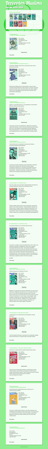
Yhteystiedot (21, 7)
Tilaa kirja (24, 83)
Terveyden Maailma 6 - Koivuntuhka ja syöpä (18, 223)
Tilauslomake (15, 7)
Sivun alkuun (11, 54)
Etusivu (7, 7)
